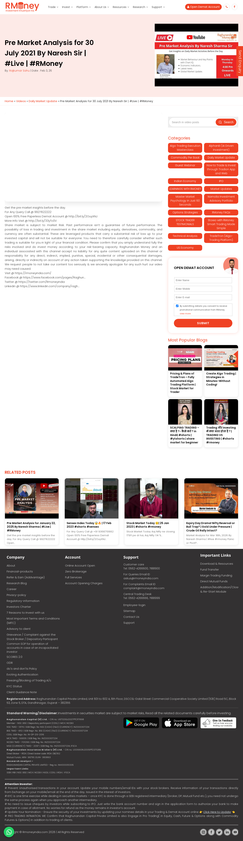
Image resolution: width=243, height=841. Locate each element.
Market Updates (221, 189)
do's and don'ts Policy (22, 669)
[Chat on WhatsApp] (9, 832)
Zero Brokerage (76, 571)
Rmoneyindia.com (35, 832)
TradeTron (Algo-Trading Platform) (221, 238)
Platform (82, 7)
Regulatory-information (23, 601)
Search (226, 122)
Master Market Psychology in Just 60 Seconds (185, 201)
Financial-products (20, 571)
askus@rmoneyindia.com (140, 578)
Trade (52, 7)
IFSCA (74, 745)
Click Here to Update (217, 812)
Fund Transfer (209, 569)
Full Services (73, 577)
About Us (100, 7)
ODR (10, 663)
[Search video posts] (193, 122)
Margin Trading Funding (216, 575)
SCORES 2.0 (14, 657)
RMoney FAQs (221, 212)
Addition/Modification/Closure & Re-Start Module (219, 589)
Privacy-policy (16, 595)
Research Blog (17, 583)
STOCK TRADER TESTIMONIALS (185, 222)
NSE (19, 772)
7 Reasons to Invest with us (25, 613)
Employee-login (134, 605)
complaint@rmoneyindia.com (143, 588)
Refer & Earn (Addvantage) (26, 577)
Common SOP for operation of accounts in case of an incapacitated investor (32, 648)
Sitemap (129, 611)
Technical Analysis (185, 236)
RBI (14, 772)
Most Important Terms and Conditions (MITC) (33, 620)
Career (12, 589)
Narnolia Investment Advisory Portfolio (221, 199)
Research (139, 7)
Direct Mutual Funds (214, 581)
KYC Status (14, 686)
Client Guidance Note (22, 692)
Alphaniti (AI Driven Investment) (221, 148)
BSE (25, 772)
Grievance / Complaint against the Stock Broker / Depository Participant (32, 637)
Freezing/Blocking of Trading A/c (29, 680)
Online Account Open (80, 565)
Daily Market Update (43, 101)
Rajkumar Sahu (19, 71)
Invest (66, 7)
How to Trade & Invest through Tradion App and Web (221, 169)
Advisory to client (19, 629)
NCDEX (38, 772)
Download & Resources (216, 564)
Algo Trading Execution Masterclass (185, 148)
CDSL (52, 772)
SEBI (9, 772)
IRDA (59, 772)
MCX (30, 772)
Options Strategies (185, 212)
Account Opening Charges (84, 583)
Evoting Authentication (22, 674)
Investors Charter (19, 607)
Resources (119, 7)
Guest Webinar (185, 165)
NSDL (46, 772)
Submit (203, 323)
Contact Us (131, 617)
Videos (21, 101)
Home (9, 101)
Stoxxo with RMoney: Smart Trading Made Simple (221, 224)
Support (157, 7)
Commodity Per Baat (185, 157)
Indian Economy (185, 181)
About (11, 565)
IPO (221, 181)
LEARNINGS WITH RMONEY (185, 189)
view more (185, 313)
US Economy (185, 248)
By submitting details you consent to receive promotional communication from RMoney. (203, 309)
